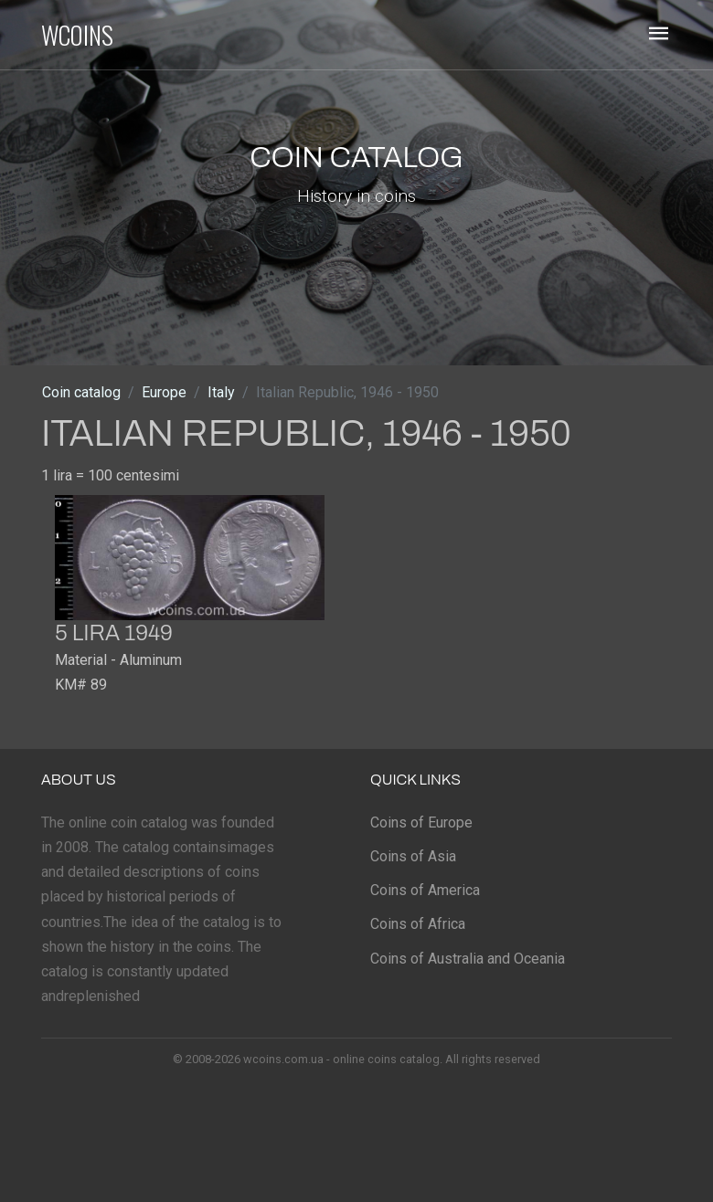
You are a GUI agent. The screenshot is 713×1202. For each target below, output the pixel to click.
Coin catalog (81, 392)
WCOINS (77, 34)
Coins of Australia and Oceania (467, 958)
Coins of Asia (413, 856)
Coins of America (425, 890)
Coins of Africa (417, 924)
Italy (221, 392)
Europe (164, 392)
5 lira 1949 (114, 633)
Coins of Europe (421, 822)
